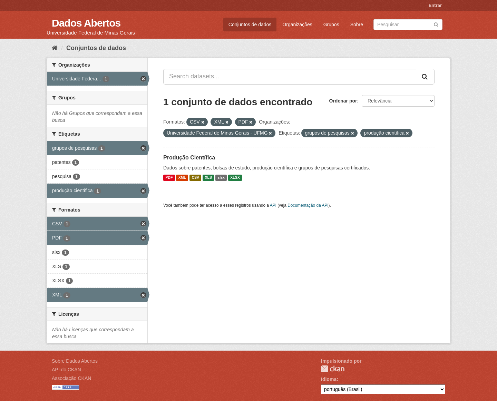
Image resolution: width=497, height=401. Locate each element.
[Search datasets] (407, 24)
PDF (169, 178)
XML (182, 178)
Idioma (329, 379)
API (273, 205)
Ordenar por (343, 101)
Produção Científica (189, 157)
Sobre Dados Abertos (75, 361)
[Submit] (436, 24)
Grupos (331, 24)
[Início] (55, 48)
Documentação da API (308, 205)
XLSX (235, 178)
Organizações (297, 24)
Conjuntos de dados (250, 24)
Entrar (435, 5)
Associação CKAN (71, 378)
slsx (220, 178)
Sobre (356, 24)
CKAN (332, 368)
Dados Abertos (86, 23)
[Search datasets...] (289, 77)
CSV (195, 178)
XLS (208, 178)
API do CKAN (66, 369)
